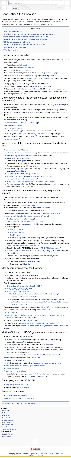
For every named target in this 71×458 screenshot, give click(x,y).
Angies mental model (40, 363)
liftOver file (26, 264)
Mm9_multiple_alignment (16, 360)
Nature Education (24, 70)
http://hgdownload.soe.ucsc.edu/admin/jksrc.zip (24, 221)
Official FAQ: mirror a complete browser (21, 153)
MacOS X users (15, 230)
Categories (6, 403)
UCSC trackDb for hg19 (26, 297)
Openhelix (29, 68)
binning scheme (22, 387)
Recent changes (7, 420)
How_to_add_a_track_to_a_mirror (19, 289)
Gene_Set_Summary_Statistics (15, 396)
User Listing (6, 422)
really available (23, 211)
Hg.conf (23, 161)
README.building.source (50, 248)
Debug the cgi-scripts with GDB (15, 385)
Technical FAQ (30, 403)
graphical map (40, 134)
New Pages (6, 418)
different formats (47, 78)
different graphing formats (42, 86)
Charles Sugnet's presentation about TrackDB (23, 286)
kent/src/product (42, 310)
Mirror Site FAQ (17, 403)
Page (4, 8)
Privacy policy (54, 454)
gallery (12, 76)
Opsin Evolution (7, 436)
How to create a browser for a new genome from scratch (24, 366)
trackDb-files (15, 347)
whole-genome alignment (31, 261)
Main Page (5, 410)
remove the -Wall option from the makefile (22, 245)
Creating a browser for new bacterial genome (38, 323)
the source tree (29, 205)
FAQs (54, 73)
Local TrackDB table (18, 171)
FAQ (19, 125)
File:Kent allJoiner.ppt (15, 131)
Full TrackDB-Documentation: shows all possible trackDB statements (32, 294)
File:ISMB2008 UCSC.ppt (29, 123)
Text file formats (12, 139)
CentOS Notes (15, 235)
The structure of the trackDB (17, 291)
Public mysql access (14, 128)
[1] (21, 238)
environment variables (31, 224)
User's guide (39, 73)
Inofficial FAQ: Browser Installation (19, 156)
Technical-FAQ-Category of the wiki (47, 251)
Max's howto (56, 363)
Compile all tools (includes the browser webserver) (22, 216)
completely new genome (30, 320)
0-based (60, 105)
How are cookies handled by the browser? (22, 179)
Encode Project (7, 434)
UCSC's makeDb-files (18, 340)
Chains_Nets (36, 357)
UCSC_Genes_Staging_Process (36, 376)
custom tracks (32, 78)
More (15, 8)
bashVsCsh (48, 345)
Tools (67, 8)
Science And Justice (9, 429)
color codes (11, 312)
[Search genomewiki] (33, 3)
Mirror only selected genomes (17, 158)
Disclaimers (40, 455)
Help (3, 413)
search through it (34, 89)
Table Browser (12, 123)
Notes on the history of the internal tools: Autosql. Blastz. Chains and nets (34, 355)
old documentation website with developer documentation (31, 181)
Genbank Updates (11, 368)
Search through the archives (17, 251)
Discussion (9, 8)
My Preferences (7, 424)
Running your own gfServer (17, 184)
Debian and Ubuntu (17, 232)
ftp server (32, 136)
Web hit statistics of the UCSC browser (18, 398)
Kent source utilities (42, 208)
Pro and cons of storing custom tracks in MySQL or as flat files (29, 176)
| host (23, 65)
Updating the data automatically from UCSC (23, 174)
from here (54, 213)
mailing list (20, 89)
